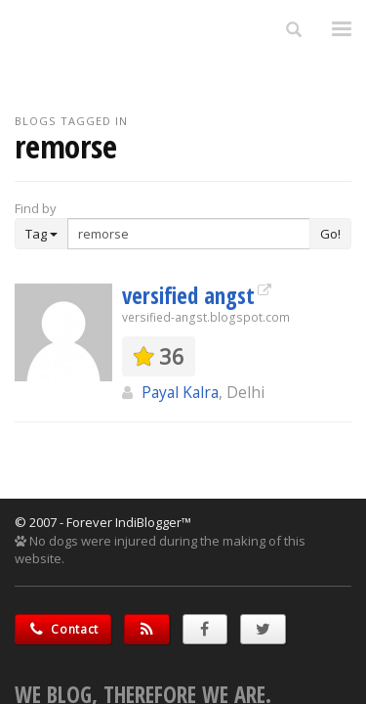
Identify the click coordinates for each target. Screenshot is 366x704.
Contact (63, 629)
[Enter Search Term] (188, 233)
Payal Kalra (180, 392)
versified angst (188, 295)
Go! (330, 233)
